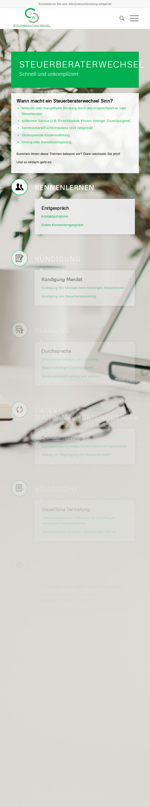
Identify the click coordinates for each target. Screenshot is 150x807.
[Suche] (119, 18)
